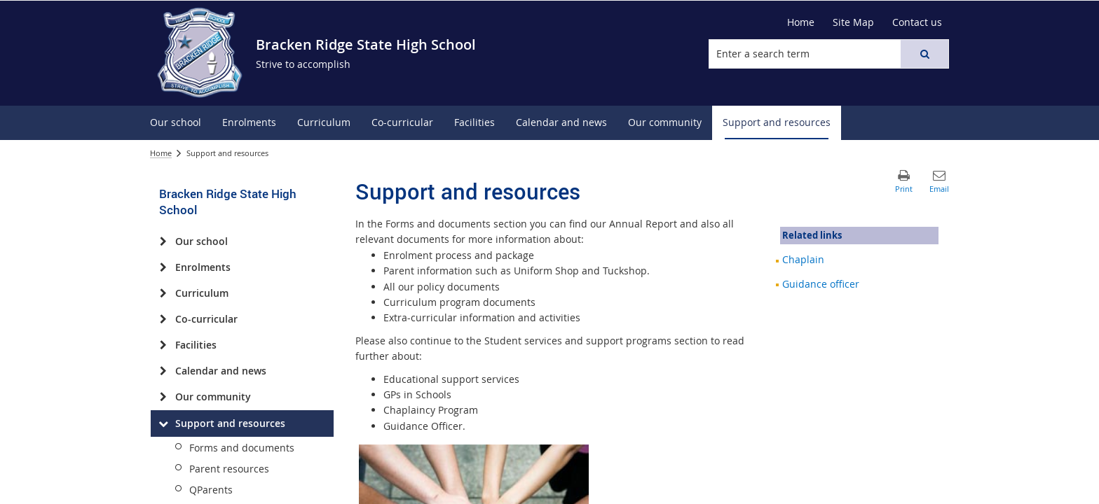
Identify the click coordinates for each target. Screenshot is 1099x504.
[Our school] (163, 241)
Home (161, 153)
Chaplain (803, 259)
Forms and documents (241, 447)
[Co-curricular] (163, 319)
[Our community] (163, 397)
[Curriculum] (163, 293)
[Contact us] (917, 22)
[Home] (800, 22)
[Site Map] (853, 22)
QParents (211, 489)
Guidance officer (820, 283)
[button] (924, 54)
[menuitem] (175, 123)
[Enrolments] (163, 267)
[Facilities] (163, 345)
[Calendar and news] (163, 371)
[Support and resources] (163, 423)
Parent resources (229, 468)
